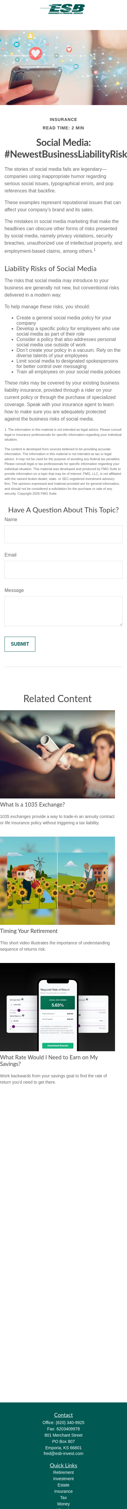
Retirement (63, 1472)
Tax (63, 1497)
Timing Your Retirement (29, 931)
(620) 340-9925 (70, 1422)
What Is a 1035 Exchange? (32, 804)
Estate (63, 1485)
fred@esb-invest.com (63, 1453)
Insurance (63, 1491)
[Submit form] (19, 644)
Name (10, 519)
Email (10, 554)
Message (14, 590)
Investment (63, 1478)
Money (63, 1503)
